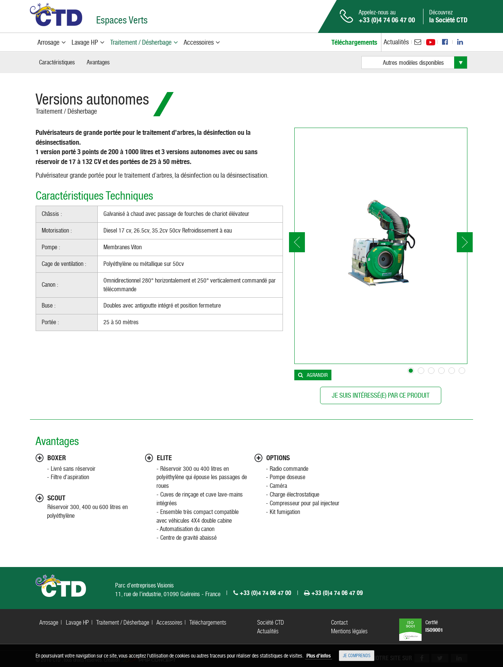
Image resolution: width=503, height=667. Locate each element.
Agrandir (317, 375)
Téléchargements (207, 622)
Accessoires (169, 622)
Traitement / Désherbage (66, 111)
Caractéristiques (57, 62)
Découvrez (448, 16)
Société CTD (270, 622)
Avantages (98, 62)
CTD (56, 14)
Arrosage (48, 622)
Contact (339, 622)
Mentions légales (349, 631)
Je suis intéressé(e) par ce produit (381, 395)
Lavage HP (77, 622)
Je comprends (356, 655)
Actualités (396, 42)
